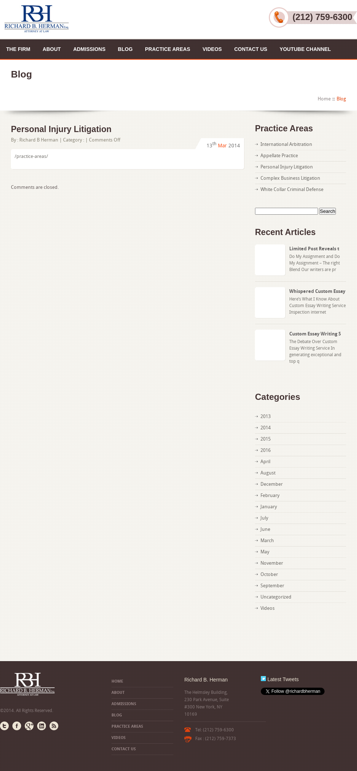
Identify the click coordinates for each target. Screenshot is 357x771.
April (265, 461)
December (271, 484)
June (265, 529)
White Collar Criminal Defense (291, 189)
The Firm (18, 49)
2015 (265, 439)
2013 (265, 416)
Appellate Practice (279, 155)
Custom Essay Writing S (315, 334)
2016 (265, 450)
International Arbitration (286, 144)
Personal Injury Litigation (61, 129)
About (52, 49)
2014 (265, 427)
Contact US (250, 49)
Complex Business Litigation (290, 178)
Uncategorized (275, 597)
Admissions (89, 49)
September (272, 585)
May (264, 552)
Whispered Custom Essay (317, 291)
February (269, 495)
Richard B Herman (38, 140)
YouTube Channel (305, 49)
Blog (125, 49)
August (267, 473)
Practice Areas (167, 49)
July (264, 518)
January (268, 506)
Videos (212, 49)
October (269, 574)
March (267, 540)
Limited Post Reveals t (314, 248)
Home (324, 99)
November (271, 563)
